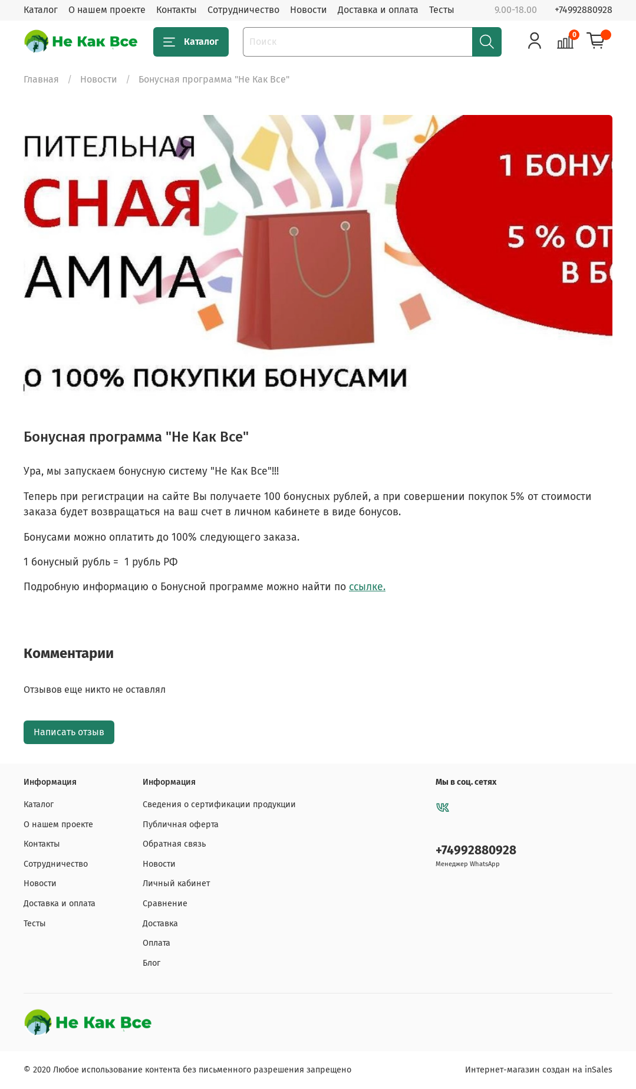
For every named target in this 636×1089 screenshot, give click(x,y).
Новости (308, 9)
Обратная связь (174, 844)
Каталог (41, 9)
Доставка (160, 924)
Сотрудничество (243, 9)
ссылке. (367, 587)
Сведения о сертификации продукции (219, 805)
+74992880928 (583, 9)
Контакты (176, 9)
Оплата (156, 943)
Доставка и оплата (378, 9)
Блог (151, 963)
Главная (41, 79)
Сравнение (165, 904)
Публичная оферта (181, 825)
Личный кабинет (176, 884)
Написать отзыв (69, 732)
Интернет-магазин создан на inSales (538, 1070)
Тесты (441, 9)
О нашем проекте (107, 9)
